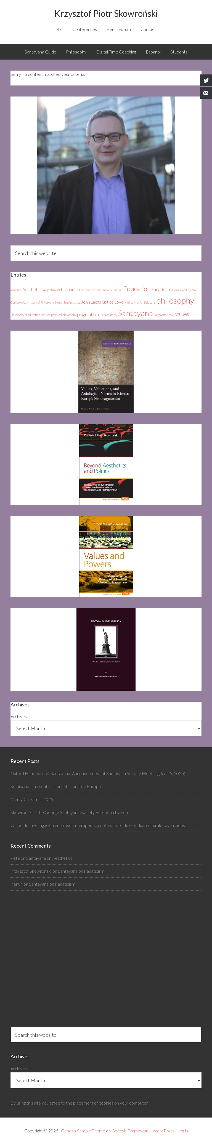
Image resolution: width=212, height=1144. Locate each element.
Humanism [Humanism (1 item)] (61, 302)
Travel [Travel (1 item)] (170, 315)
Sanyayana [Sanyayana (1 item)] (160, 315)
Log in (182, 1130)
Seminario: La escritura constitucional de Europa (55, 786)
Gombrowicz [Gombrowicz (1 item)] (18, 302)
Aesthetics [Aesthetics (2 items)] (32, 289)
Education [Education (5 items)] (137, 289)
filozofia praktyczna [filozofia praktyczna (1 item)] (184, 290)
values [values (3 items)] (182, 314)
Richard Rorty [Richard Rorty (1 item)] (108, 315)
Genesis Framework (131, 1130)
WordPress (163, 1130)
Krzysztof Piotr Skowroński (106, 13)
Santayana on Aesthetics (49, 858)
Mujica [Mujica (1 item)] (128, 302)
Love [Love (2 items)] (119, 301)
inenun (16, 883)
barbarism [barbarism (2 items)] (70, 289)
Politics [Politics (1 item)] (45, 315)
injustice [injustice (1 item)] (74, 302)
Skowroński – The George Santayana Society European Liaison (69, 812)
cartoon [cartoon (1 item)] (85, 290)
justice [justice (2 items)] (108, 301)
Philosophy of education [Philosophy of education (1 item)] (25, 315)
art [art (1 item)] (58, 290)
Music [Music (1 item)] (138, 302)
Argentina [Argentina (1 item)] (49, 290)
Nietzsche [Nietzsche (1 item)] (149, 302)
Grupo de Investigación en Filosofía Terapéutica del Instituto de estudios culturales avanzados (97, 825)
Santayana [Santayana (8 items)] (135, 313)
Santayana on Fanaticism (81, 871)
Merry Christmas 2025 (31, 799)
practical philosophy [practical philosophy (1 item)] (63, 315)
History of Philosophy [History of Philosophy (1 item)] (40, 302)
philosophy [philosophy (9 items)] (175, 300)
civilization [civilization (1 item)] (98, 290)
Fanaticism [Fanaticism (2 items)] (161, 289)
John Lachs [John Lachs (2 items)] (91, 301)
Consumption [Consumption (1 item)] (113, 290)
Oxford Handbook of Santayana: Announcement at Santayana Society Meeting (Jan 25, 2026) (97, 773)
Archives (18, 716)
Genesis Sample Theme (83, 1130)
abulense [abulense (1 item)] (16, 290)
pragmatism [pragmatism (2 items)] (88, 314)
